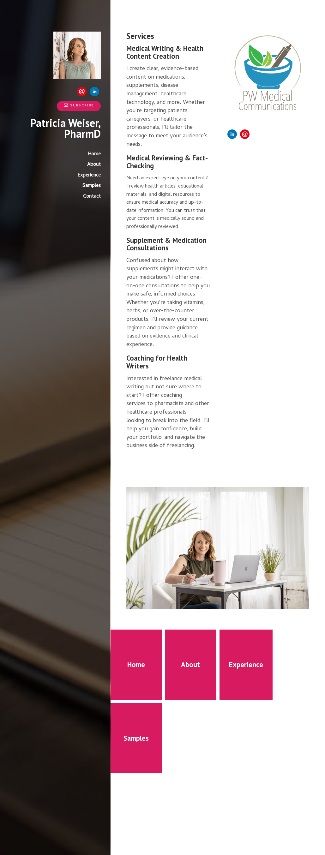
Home (94, 154)
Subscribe (79, 106)
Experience (89, 175)
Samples (91, 186)
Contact (92, 197)
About (94, 165)
